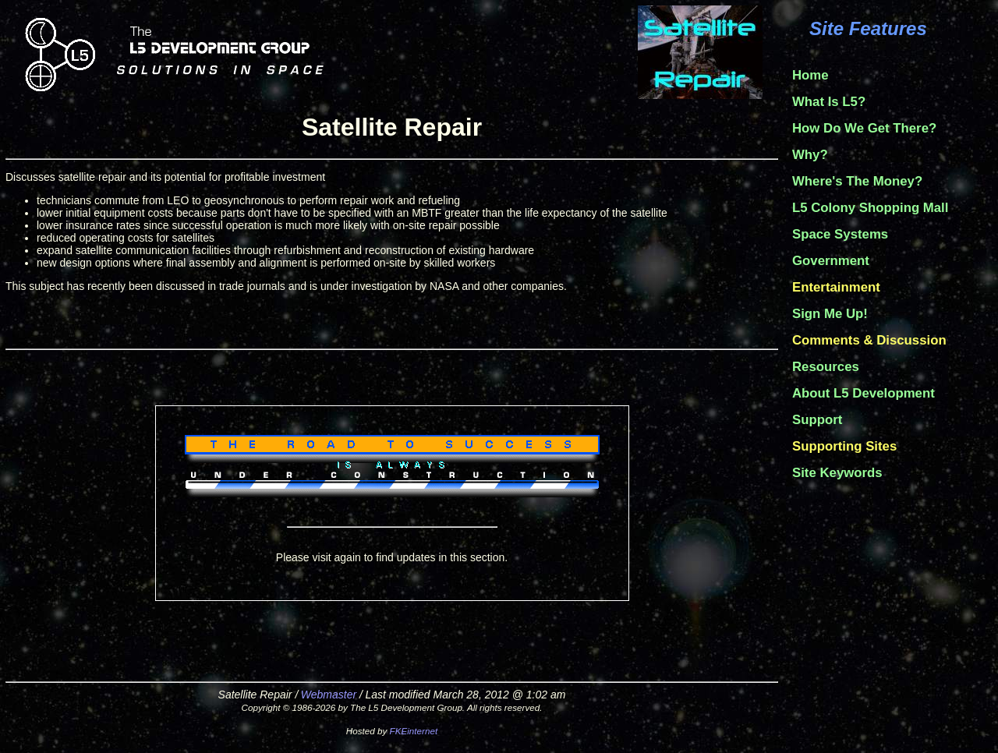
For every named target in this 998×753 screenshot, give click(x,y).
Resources (825, 366)
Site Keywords (837, 472)
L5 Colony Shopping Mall (870, 207)
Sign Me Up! (830, 313)
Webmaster (328, 694)
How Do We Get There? (864, 128)
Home (810, 75)
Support (817, 419)
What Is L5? (828, 101)
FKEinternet (414, 731)
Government (830, 260)
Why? (810, 154)
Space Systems (840, 234)
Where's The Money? (857, 181)
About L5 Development (863, 393)
